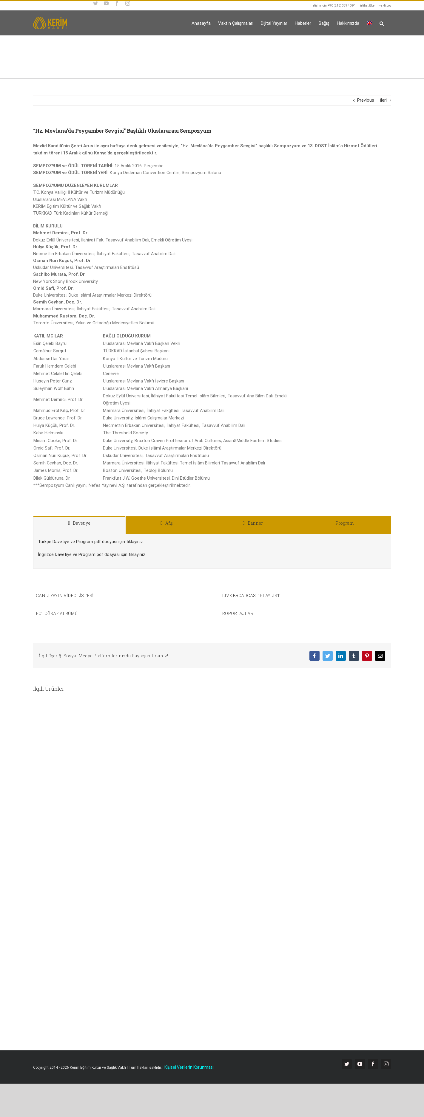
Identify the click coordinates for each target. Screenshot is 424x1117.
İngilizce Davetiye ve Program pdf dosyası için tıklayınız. (92, 554)
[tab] (79, 525)
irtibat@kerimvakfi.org (375, 5)
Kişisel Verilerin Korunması (189, 1067)
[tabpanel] (212, 551)
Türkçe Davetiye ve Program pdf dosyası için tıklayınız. (91, 541)
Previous (365, 100)
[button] (382, 22)
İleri (383, 100)
